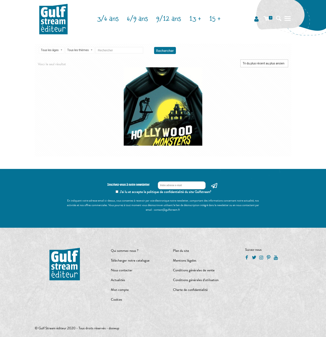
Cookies (116, 299)
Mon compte (120, 289)
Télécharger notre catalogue (130, 260)
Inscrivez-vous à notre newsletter (128, 185)
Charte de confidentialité (190, 289)
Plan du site (181, 250)
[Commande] (264, 63)
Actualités (118, 280)
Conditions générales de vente (194, 270)
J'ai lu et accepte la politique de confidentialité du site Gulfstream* (165, 191)
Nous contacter (121, 270)
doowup (114, 328)
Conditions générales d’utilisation (196, 280)
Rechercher (165, 51)
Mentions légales (184, 260)
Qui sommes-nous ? (124, 250)
